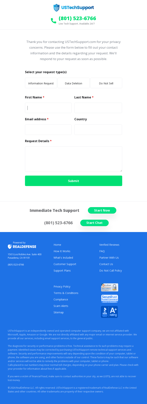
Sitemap (59, 312)
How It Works (62, 251)
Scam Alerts (61, 306)
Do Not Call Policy (110, 270)
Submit (73, 181)
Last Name (83, 97)
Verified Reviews (109, 244)
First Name (34, 97)
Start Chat (94, 223)
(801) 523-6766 (16, 264)
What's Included (63, 257)
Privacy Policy (62, 286)
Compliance (61, 299)
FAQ (102, 251)
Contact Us (106, 264)
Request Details (37, 141)
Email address (36, 119)
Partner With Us (109, 257)
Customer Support (65, 264)
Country (80, 119)
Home (57, 244)
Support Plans (62, 270)
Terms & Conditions (66, 293)
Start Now (102, 210)
